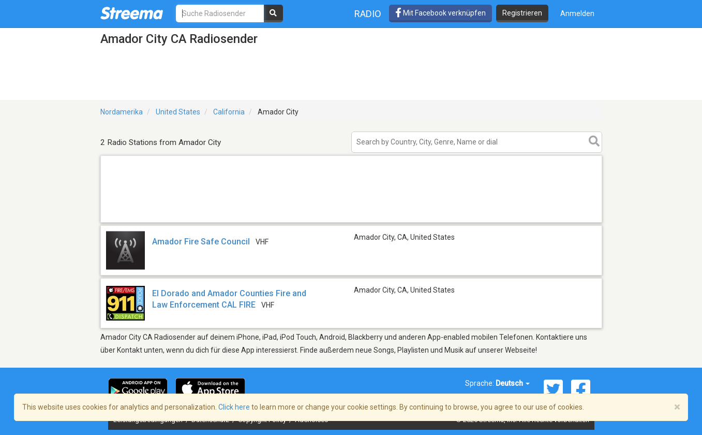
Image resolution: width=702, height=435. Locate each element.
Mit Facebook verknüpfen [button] (440, 13)
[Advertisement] (351, 222)
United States (178, 112)
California (229, 112)
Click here (234, 407)
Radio (367, 13)
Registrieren (522, 13)
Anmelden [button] (577, 13)
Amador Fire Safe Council (201, 242)
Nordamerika (121, 112)
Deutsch (513, 383)
